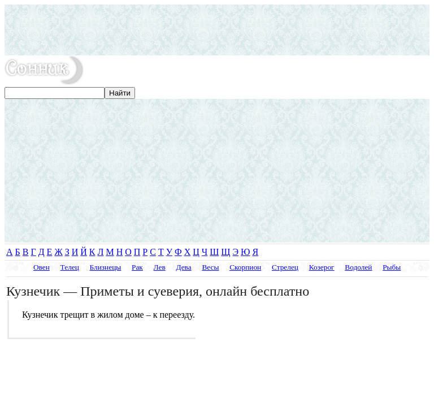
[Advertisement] (217, 30)
